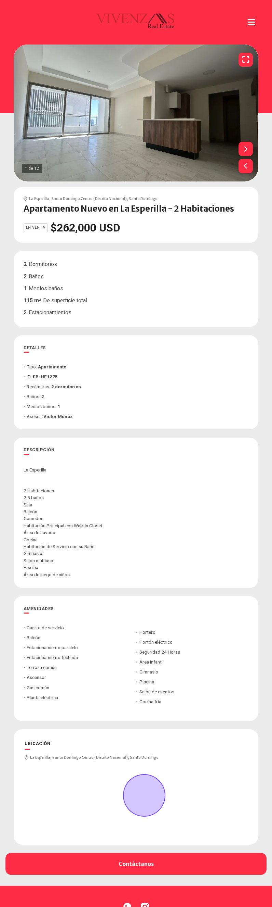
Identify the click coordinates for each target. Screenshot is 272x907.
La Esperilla (39, 198)
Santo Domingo (143, 198)
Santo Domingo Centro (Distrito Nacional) (89, 198)
